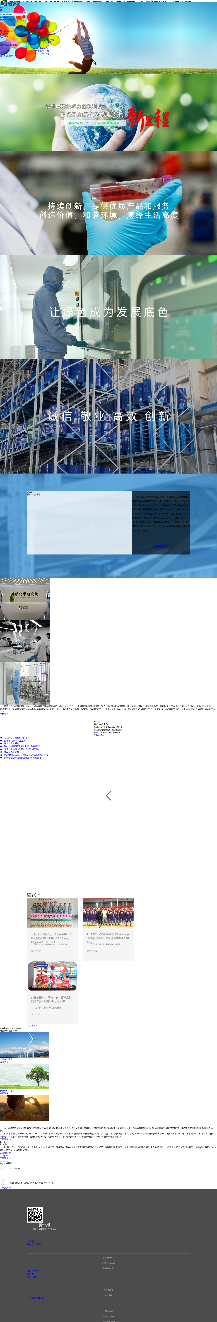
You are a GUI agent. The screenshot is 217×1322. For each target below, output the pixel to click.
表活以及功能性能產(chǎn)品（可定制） (21, 749)
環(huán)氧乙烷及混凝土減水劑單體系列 (20, 746)
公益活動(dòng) (42, 53)
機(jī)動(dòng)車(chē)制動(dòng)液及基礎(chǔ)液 (24, 755)
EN (1, 7)
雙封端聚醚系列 (9, 743)
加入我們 (4, 37)
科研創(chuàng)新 (42, 25)
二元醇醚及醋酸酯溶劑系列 (15, 738)
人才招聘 (47, 42)
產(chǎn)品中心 (7, 31)
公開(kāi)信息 (41, 48)
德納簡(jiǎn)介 (40, 23)
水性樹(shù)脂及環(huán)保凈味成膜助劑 (21, 758)
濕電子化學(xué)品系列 (13, 741)
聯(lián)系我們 (6, 56)
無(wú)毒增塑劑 (9, 752)
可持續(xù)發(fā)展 (8, 45)
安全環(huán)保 (42, 51)
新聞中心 (4, 34)
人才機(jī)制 (48, 39)
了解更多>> (160, 546)
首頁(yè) (4, 17)
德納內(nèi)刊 (40, 28)
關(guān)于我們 (7, 20)
